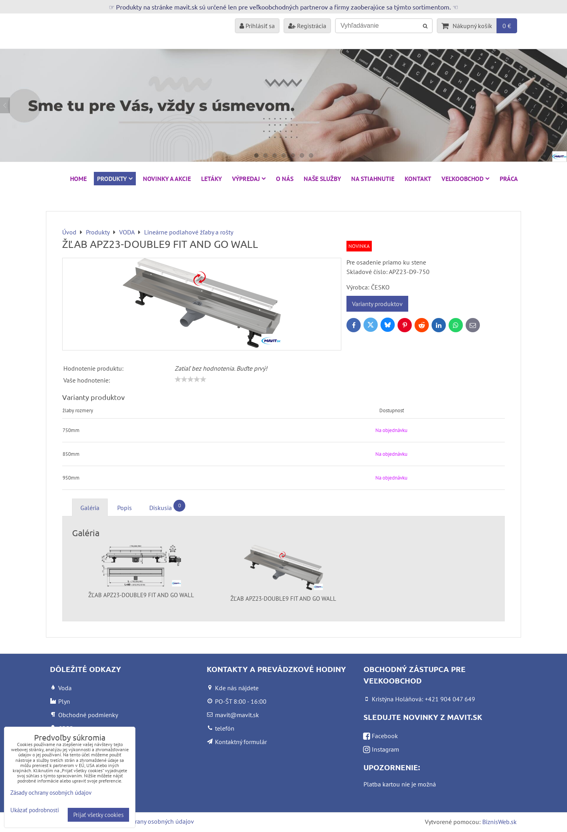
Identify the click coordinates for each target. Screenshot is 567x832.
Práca (509, 179)
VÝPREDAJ (249, 179)
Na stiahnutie (372, 179)
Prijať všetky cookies (98, 815)
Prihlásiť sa (257, 26)
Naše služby (322, 179)
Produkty (115, 179)
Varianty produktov (377, 304)
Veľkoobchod (465, 179)
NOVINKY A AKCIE (167, 179)
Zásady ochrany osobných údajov (149, 821)
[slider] (190, 379)
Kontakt (418, 179)
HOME (78, 179)
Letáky (211, 179)
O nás (284, 179)
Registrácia (307, 26)
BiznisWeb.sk (499, 822)
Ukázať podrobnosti (34, 810)
